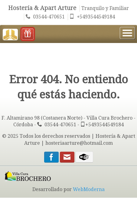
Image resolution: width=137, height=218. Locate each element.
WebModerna (89, 189)
